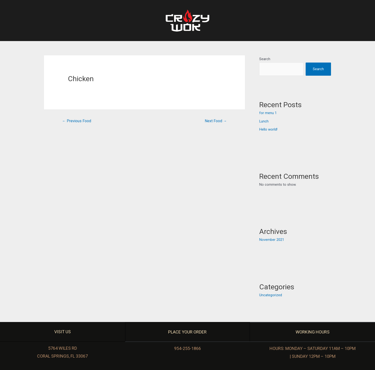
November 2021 (271, 239)
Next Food (215, 121)
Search (264, 59)
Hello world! (268, 129)
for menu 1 (268, 113)
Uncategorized (270, 294)
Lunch (264, 121)
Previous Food (77, 121)
